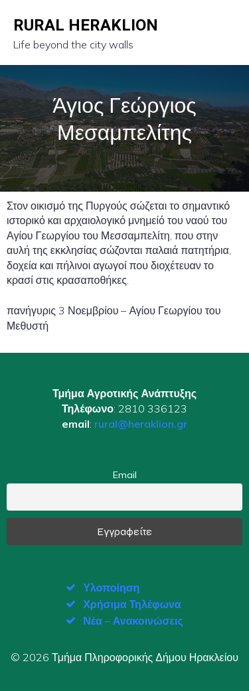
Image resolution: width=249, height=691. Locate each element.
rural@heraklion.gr (140, 423)
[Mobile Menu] (224, 32)
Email (125, 475)
